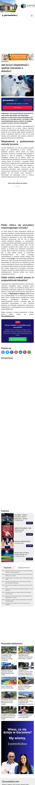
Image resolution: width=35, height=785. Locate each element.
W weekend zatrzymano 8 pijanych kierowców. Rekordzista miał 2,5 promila (18, 593)
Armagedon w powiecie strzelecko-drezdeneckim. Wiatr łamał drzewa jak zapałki (18, 600)
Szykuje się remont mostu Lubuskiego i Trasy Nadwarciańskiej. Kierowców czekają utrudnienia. (19, 571)
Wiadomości (5, 61)
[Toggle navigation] (32, 16)
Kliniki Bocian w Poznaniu (17, 293)
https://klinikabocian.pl (7, 316)
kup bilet (29, 523)
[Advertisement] (17, 36)
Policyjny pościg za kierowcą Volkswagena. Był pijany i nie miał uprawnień (19, 589)
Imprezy (5, 511)
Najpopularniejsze (24, 567)
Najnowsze (7, 567)
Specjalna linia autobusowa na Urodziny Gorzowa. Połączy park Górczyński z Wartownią (18, 582)
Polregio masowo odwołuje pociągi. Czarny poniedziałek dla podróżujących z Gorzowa (18, 596)
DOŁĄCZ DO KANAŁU (18, 339)
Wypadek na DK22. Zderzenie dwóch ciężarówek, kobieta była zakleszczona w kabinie (19, 575)
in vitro (13, 258)
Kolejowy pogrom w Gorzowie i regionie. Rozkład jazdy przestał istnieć (19, 578)
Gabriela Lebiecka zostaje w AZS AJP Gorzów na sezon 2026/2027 (17, 604)
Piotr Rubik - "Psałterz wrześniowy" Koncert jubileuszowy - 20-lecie (20, 516)
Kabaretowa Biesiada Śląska (22, 541)
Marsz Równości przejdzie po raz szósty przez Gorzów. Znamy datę (19, 586)
